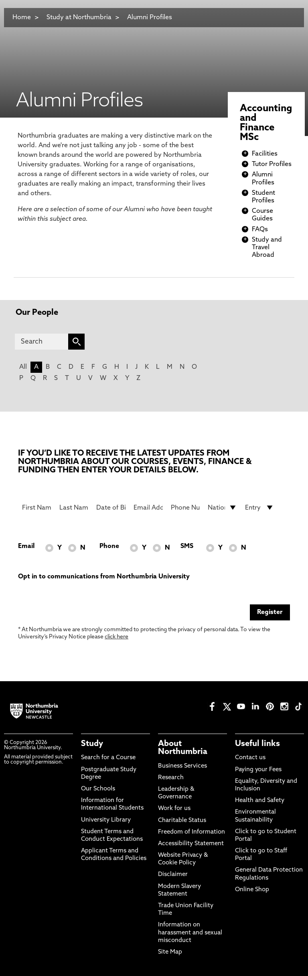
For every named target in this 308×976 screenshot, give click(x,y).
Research (171, 778)
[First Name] (36, 508)
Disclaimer (173, 875)
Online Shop (252, 890)
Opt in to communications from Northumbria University (104, 577)
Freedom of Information (191, 832)
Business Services (182, 766)
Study (92, 744)
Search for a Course (108, 758)
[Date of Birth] (111, 508)
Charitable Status (182, 821)
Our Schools (98, 789)
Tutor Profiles (272, 164)
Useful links (257, 744)
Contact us (250, 758)
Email (26, 546)
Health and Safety (259, 801)
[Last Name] (74, 508)
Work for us (174, 809)
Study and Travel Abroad (267, 247)
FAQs (260, 229)
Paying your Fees (258, 770)
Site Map (170, 952)
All (23, 367)
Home (21, 17)
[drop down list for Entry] (259, 508)
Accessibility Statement (191, 844)
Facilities (265, 154)
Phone (109, 546)
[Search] (41, 342)
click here (116, 637)
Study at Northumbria (79, 17)
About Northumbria (182, 748)
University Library (106, 820)
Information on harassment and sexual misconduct (190, 932)
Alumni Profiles (149, 17)
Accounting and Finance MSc (266, 123)
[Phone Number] (185, 508)
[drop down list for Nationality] (222, 508)
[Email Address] (148, 508)
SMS (186, 546)
